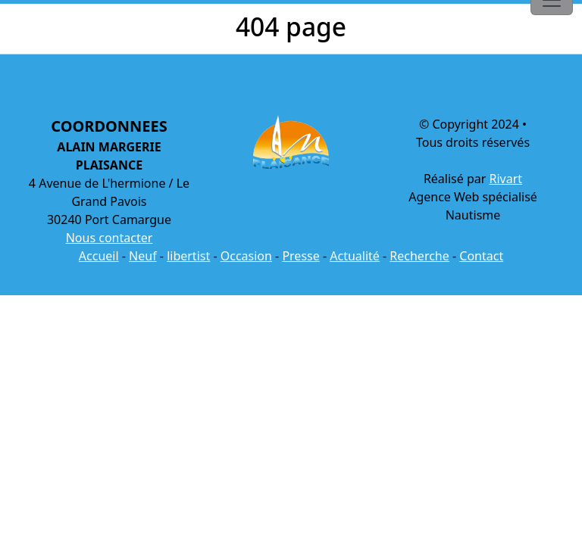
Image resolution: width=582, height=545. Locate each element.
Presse (300, 256)
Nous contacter (109, 237)
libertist (188, 256)
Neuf (143, 256)
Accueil (99, 256)
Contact (481, 256)
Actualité (355, 256)
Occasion (246, 256)
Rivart (506, 178)
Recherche (419, 256)
